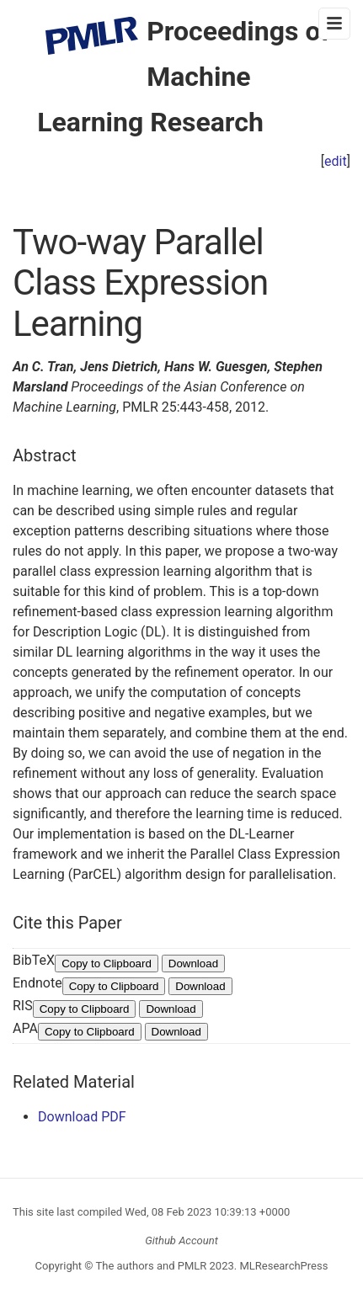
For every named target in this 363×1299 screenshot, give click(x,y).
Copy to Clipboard (106, 963)
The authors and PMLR (151, 1265)
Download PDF (82, 1117)
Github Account (181, 1240)
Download (193, 963)
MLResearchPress (282, 1265)
